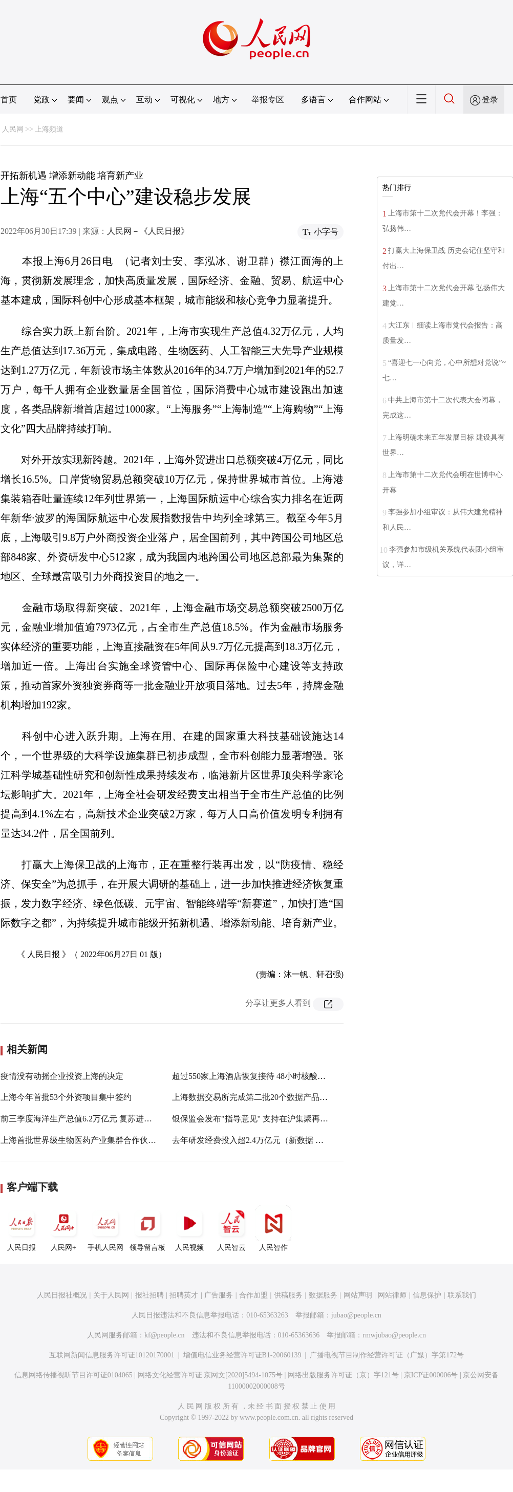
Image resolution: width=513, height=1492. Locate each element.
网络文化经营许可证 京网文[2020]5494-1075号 (210, 1375)
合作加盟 (253, 1295)
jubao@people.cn (356, 1315)
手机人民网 (105, 1228)
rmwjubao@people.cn (394, 1335)
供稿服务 (288, 1295)
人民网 (13, 129)
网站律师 (392, 1295)
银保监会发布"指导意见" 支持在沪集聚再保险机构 (262, 1118)
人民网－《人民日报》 (148, 231)
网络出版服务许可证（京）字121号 (343, 1375)
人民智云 (231, 1228)
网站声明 (358, 1295)
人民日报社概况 (62, 1295)
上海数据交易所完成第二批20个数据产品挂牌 (254, 1097)
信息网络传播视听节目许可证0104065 (73, 1375)
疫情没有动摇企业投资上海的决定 (62, 1076)
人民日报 (21, 1228)
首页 (9, 99)
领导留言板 (147, 1228)
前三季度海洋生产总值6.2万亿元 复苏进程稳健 (84, 1118)
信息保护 (427, 1295)
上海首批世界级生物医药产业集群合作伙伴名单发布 (95, 1140)
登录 (490, 99)
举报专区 (267, 99)
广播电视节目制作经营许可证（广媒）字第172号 (387, 1355)
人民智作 (273, 1228)
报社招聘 (149, 1295)
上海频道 (49, 129)
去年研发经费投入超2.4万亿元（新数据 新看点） (260, 1140)
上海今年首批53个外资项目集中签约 (66, 1097)
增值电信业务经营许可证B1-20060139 (242, 1355)
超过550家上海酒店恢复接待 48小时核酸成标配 (257, 1076)
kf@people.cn (164, 1335)
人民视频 (189, 1228)
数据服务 (323, 1295)
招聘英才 (183, 1295)
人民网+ (63, 1228)
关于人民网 (111, 1295)
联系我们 (461, 1295)
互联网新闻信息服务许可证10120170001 (112, 1355)
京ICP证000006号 (431, 1375)
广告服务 (218, 1295)
